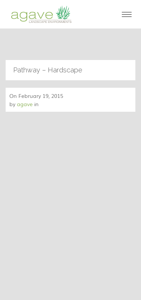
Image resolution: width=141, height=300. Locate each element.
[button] (126, 14)
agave (25, 104)
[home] (39, 14)
